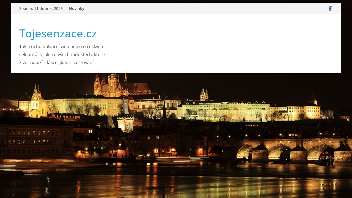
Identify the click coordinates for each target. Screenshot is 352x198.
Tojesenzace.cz (58, 33)
